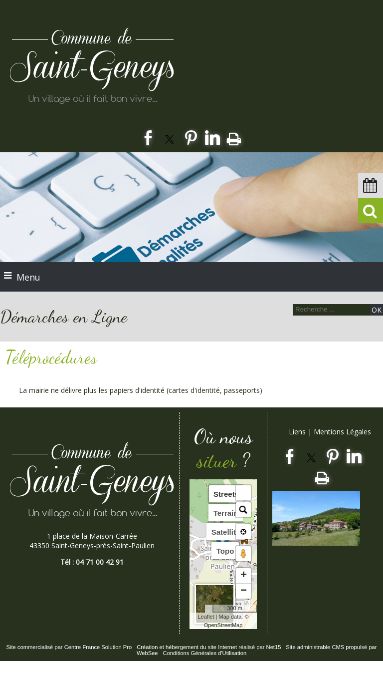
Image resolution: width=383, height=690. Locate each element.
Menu (28, 277)
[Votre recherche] (330, 309)
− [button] (243, 591)
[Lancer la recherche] (376, 310)
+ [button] (243, 575)
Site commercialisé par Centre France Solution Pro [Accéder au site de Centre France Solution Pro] (69, 647)
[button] (243, 492)
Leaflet (205, 617)
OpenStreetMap (223, 625)
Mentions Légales (342, 431)
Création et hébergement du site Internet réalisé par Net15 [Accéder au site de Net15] (209, 647)
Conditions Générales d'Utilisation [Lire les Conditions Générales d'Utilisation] (205, 653)
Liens (297, 431)
